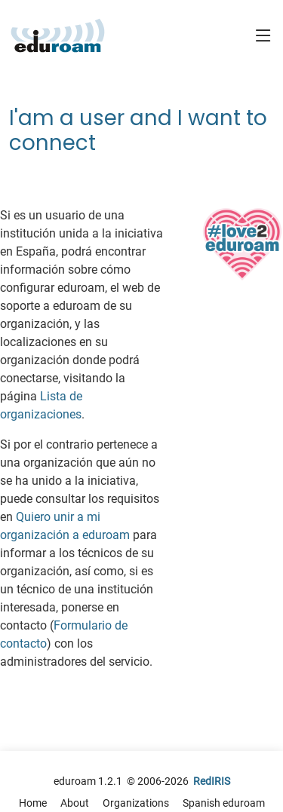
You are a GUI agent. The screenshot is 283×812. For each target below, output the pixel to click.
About (74, 803)
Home (33, 803)
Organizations (136, 803)
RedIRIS (211, 781)
